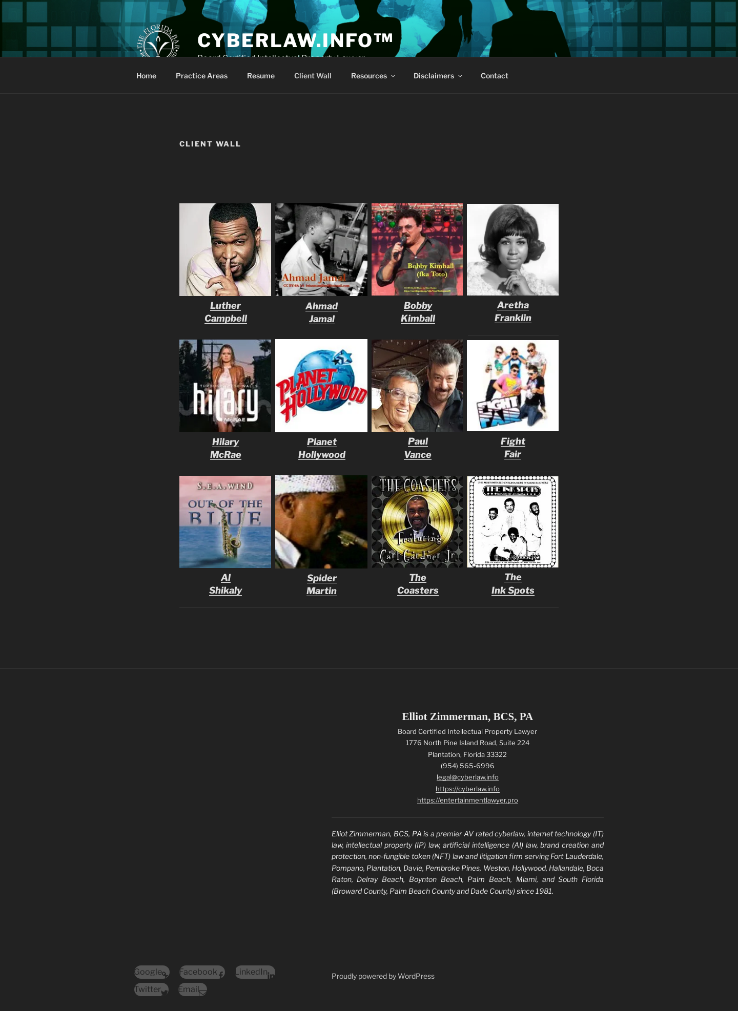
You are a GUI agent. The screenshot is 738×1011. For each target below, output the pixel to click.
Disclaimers (439, 75)
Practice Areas (202, 75)
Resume (261, 75)
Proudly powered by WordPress (383, 976)
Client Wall (313, 75)
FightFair (513, 441)
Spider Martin (321, 578)
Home (146, 75)
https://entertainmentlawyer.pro (467, 800)
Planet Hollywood (321, 442)
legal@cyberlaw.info (468, 777)
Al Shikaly (225, 577)
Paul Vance (418, 441)
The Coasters (418, 577)
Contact (494, 75)
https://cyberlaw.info (468, 789)
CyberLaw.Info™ (295, 40)
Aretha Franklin (513, 305)
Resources (374, 75)
